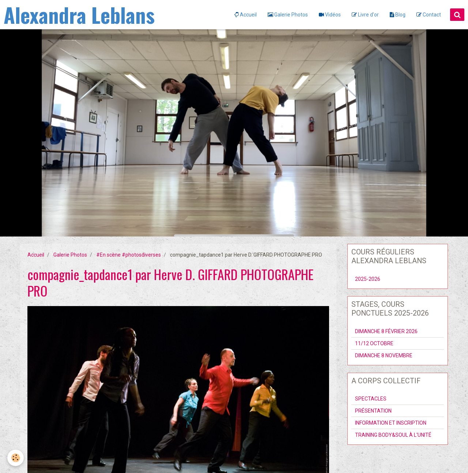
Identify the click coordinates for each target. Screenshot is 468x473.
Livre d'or (365, 15)
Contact (428, 15)
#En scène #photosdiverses (128, 255)
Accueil (245, 15)
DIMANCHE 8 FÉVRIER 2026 (386, 331)
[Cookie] (15, 458)
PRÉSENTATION (373, 411)
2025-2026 (367, 279)
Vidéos (330, 15)
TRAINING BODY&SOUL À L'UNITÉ (393, 435)
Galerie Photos (288, 15)
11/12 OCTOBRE (374, 343)
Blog (397, 15)
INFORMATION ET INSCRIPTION (390, 423)
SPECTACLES (370, 399)
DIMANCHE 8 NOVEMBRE (383, 355)
